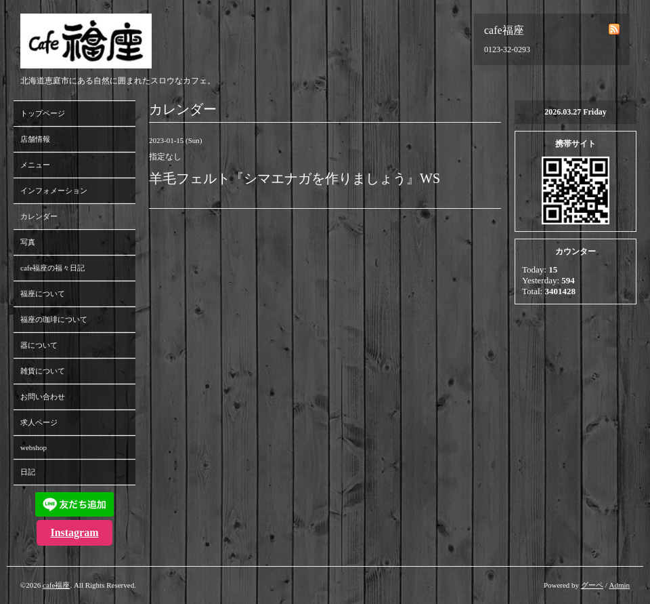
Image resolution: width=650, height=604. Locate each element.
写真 (27, 242)
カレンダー (39, 216)
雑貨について (42, 371)
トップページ (42, 113)
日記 (27, 472)
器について (39, 345)
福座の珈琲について (53, 319)
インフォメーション (53, 190)
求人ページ (39, 422)
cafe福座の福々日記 (52, 268)
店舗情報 (35, 139)
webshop (33, 447)
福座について (42, 293)
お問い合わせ (42, 396)
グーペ (592, 585)
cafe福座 (56, 585)
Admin (619, 585)
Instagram (74, 532)
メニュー (35, 165)
